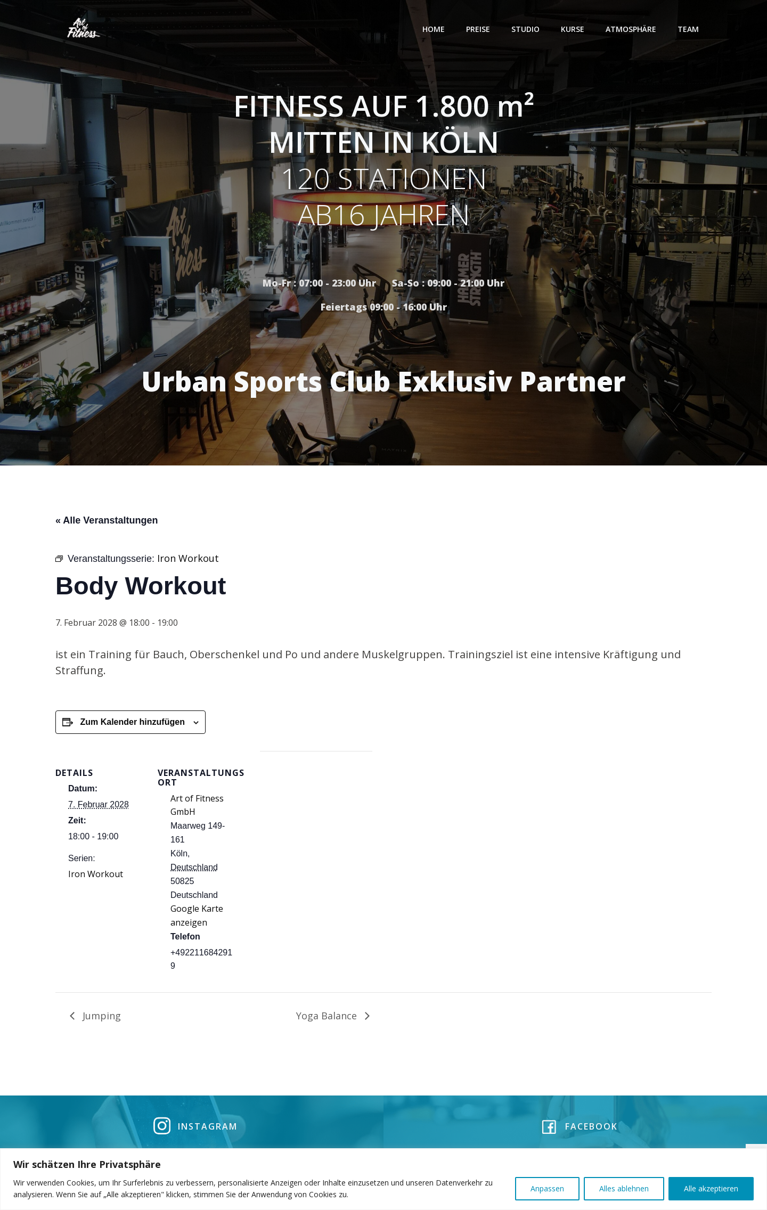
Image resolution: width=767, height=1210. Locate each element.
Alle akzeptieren (711, 1188)
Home (436, 29)
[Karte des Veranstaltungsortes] (316, 829)
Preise (480, 29)
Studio (527, 29)
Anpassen (547, 1188)
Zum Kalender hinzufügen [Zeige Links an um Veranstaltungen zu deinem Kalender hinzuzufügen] (132, 726)
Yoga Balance (328, 1019)
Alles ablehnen (624, 1188)
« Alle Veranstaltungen (106, 524)
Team (690, 29)
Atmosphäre (633, 29)
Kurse (574, 29)
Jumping (100, 1019)
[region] (383, 1179)
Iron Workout (95, 878)
